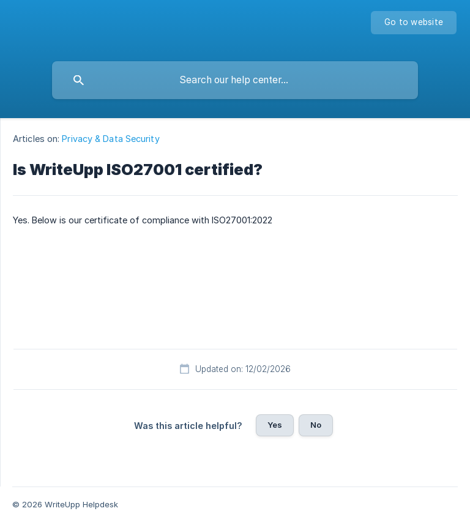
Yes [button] (274, 425)
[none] (414, 22)
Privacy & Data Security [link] (110, 138)
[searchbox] (235, 80)
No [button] (315, 425)
